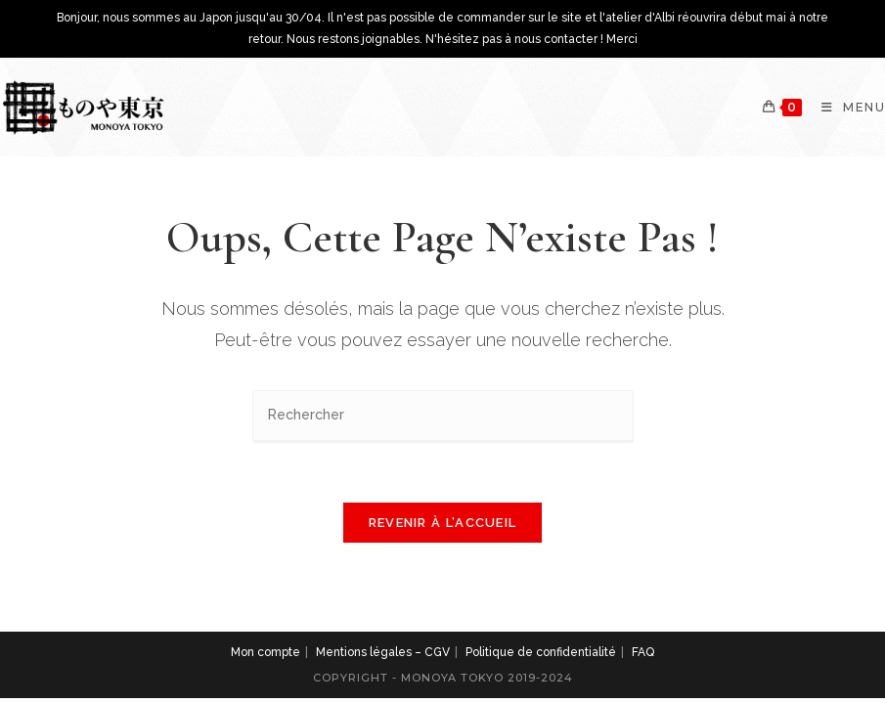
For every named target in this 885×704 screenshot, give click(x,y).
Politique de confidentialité (540, 652)
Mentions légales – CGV (383, 652)
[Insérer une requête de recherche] (443, 416)
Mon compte (265, 652)
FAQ (643, 652)
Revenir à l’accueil (443, 522)
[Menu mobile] (846, 107)
